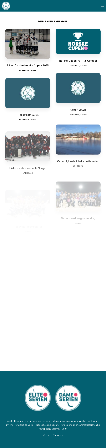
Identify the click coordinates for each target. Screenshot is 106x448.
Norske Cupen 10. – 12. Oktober (78, 61)
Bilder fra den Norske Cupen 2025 (28, 65)
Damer (33, 71)
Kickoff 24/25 (78, 111)
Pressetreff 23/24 (28, 117)
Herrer (25, 71)
